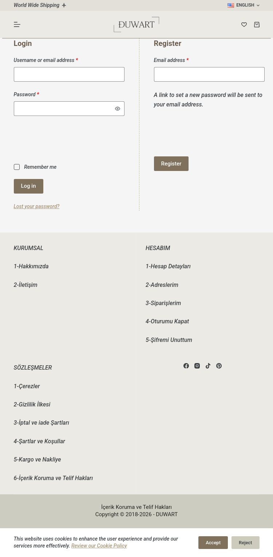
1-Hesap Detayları (168, 266)
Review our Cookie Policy (99, 546)
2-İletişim (25, 284)
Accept (213, 542)
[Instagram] (197, 366)
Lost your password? (37, 206)
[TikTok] (208, 366)
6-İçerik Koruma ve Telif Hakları (53, 478)
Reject (245, 542)
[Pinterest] (219, 366)
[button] (243, 5)
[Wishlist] (244, 24)
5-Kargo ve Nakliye (37, 459)
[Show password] (117, 108)
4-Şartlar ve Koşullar (39, 441)
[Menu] (17, 24)
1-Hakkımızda (31, 266)
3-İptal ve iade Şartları (41, 422)
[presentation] (69, 139)
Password (36, 93)
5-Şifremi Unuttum (169, 339)
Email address (181, 59)
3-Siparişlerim (163, 303)
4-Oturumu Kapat (167, 321)
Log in (28, 186)
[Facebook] (186, 366)
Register (171, 163)
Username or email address (55, 59)
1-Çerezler (27, 386)
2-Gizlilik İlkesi (32, 404)
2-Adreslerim (162, 284)
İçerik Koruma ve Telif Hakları (136, 507)
